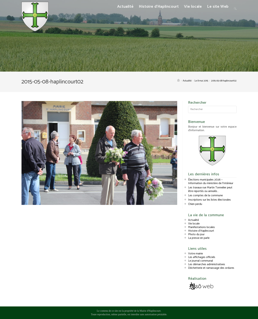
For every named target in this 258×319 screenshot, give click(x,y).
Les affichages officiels (201, 257)
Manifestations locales (201, 227)
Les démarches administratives (206, 264)
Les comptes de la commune (205, 195)
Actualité (193, 220)
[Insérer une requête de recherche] (212, 109)
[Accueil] (178, 81)
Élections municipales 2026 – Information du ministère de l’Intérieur (210, 181)
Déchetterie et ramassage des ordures (211, 268)
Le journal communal (200, 260)
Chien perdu (195, 204)
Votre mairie (195, 253)
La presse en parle (198, 238)
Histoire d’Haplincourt (201, 230)
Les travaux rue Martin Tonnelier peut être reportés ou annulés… (210, 189)
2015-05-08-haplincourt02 (223, 81)
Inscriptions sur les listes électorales (209, 199)
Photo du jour (196, 234)
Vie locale (194, 223)
